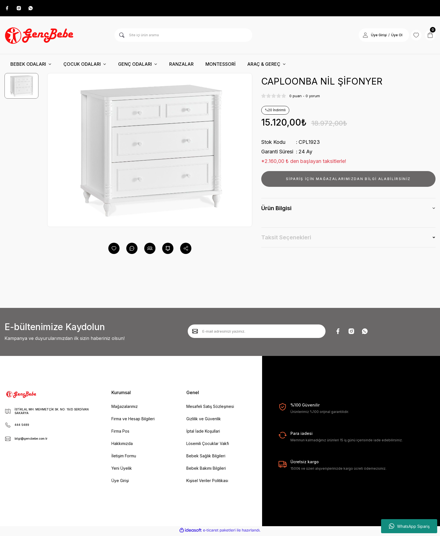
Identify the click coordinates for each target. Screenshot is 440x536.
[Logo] (39, 37)
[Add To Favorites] (114, 250)
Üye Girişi (120, 482)
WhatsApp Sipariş (409, 526)
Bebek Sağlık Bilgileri (205, 457)
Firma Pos (120, 432)
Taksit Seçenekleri (286, 239)
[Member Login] (358, 36)
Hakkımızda (122, 445)
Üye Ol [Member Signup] (389, 37)
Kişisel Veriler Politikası (207, 482)
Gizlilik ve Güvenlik (203, 420)
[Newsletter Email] (257, 333)
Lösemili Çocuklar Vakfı (207, 445)
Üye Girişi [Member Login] (371, 37)
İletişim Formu (123, 457)
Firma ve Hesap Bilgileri (133, 420)
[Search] (183, 37)
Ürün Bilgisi (276, 209)
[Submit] (195, 333)
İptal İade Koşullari (203, 432)
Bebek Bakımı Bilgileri (206, 469)
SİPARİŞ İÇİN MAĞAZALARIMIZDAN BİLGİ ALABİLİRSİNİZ (348, 180)
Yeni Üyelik (121, 469)
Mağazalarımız (124, 408)
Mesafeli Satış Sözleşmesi (210, 408)
